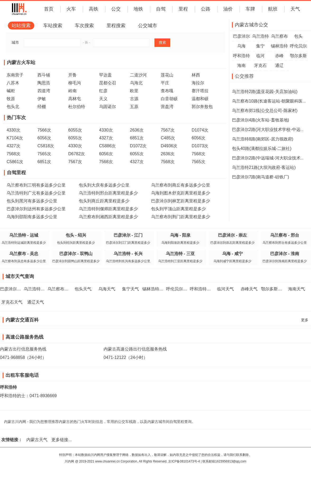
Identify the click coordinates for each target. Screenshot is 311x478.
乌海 (241, 46)
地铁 (138, 9)
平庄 (165, 83)
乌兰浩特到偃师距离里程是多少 (108, 209)
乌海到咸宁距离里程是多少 (232, 261)
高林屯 (74, 98)
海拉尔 (198, 83)
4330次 (13, 130)
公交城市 (147, 25)
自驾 (161, 9)
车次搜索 (84, 25)
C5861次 (15, 161)
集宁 (260, 46)
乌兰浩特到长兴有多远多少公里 (128, 261)
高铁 (93, 9)
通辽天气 (35, 302)
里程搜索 (115, 25)
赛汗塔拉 (200, 91)
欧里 (134, 91)
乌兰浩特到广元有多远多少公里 (36, 193)
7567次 (167, 130)
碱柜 (11, 91)
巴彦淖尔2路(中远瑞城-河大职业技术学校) (271, 158)
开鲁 (72, 75)
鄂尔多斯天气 (273, 289)
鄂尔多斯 (298, 55)
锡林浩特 (279, 46)
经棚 (41, 106)
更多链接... (61, 439)
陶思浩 (43, 83)
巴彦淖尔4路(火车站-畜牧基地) (260, 120)
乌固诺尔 (107, 106)
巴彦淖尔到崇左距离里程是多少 (232, 243)
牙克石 (260, 65)
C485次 (168, 138)
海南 (241, 65)
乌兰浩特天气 (36, 289)
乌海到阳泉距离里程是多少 (180, 243)
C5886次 (107, 146)
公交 (116, 9)
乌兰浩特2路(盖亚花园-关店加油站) (265, 91)
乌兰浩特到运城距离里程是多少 (24, 243)
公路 (205, 9)
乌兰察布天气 (60, 289)
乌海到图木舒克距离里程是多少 (180, 193)
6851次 (137, 138)
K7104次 (15, 138)
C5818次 (45, 146)
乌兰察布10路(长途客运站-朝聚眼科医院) (270, 101)
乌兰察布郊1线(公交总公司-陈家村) (265, 110)
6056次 (44, 138)
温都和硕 (200, 98)
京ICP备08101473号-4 (184, 461)
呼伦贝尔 (298, 46)
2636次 (137, 130)
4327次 (106, 138)
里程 (183, 9)
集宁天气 (130, 289)
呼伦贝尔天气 (178, 289)
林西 (196, 75)
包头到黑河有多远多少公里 (32, 201)
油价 (228, 9)
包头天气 (83, 289)
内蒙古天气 (36, 439)
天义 (103, 98)
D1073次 (200, 146)
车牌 (250, 9)
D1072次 (138, 146)
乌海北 (136, 83)
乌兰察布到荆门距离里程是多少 (180, 216)
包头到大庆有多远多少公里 (104, 185)
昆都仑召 (107, 83)
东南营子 (15, 75)
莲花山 (167, 75)
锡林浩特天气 (155, 289)
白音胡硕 (169, 98)
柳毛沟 (74, 83)
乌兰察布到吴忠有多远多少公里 (24, 261)
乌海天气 (106, 289)
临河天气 (225, 289)
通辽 (279, 65)
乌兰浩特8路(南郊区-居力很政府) (262, 139)
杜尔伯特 (76, 106)
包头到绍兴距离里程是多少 (76, 243)
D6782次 (76, 154)
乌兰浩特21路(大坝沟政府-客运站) (264, 167)
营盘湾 (167, 106)
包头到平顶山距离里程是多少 (178, 209)
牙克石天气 (11, 302)
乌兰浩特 (260, 36)
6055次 (75, 130)
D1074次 (200, 130)
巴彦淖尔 (241, 36)
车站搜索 (52, 25)
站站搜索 (21, 25)
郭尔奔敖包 (202, 106)
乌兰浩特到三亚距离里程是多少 (180, 261)
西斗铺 (43, 75)
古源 (134, 98)
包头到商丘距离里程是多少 (104, 201)
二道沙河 (138, 75)
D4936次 (169, 146)
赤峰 (279, 55)
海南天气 (296, 289)
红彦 (103, 91)
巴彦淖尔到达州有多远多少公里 (36, 209)
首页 (49, 9)
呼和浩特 (241, 55)
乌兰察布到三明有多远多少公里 (36, 185)
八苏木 (13, 83)
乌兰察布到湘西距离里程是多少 (108, 216)
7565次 (44, 154)
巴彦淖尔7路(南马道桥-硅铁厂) (260, 177)
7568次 (13, 154)
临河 (260, 55)
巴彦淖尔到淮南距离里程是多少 (285, 261)
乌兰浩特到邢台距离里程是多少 (108, 193)
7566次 (44, 130)
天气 (295, 9)
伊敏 (41, 98)
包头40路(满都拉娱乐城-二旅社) (261, 148)
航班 (273, 9)
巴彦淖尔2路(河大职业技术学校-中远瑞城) (271, 129)
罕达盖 (105, 75)
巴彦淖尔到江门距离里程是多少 (128, 243)
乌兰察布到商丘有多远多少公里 (180, 185)
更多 (304, 320)
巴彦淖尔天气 (12, 289)
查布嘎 (167, 91)
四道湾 (43, 91)
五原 (134, 106)
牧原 (11, 98)
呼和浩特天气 (202, 289)
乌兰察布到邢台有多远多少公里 (285, 243)
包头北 (13, 106)
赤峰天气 (249, 289)
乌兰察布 (279, 36)
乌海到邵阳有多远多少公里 (32, 216)
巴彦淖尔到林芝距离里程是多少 (180, 201)
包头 (298, 36)
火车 (71, 9)
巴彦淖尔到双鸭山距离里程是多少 (76, 261)
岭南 (72, 91)
